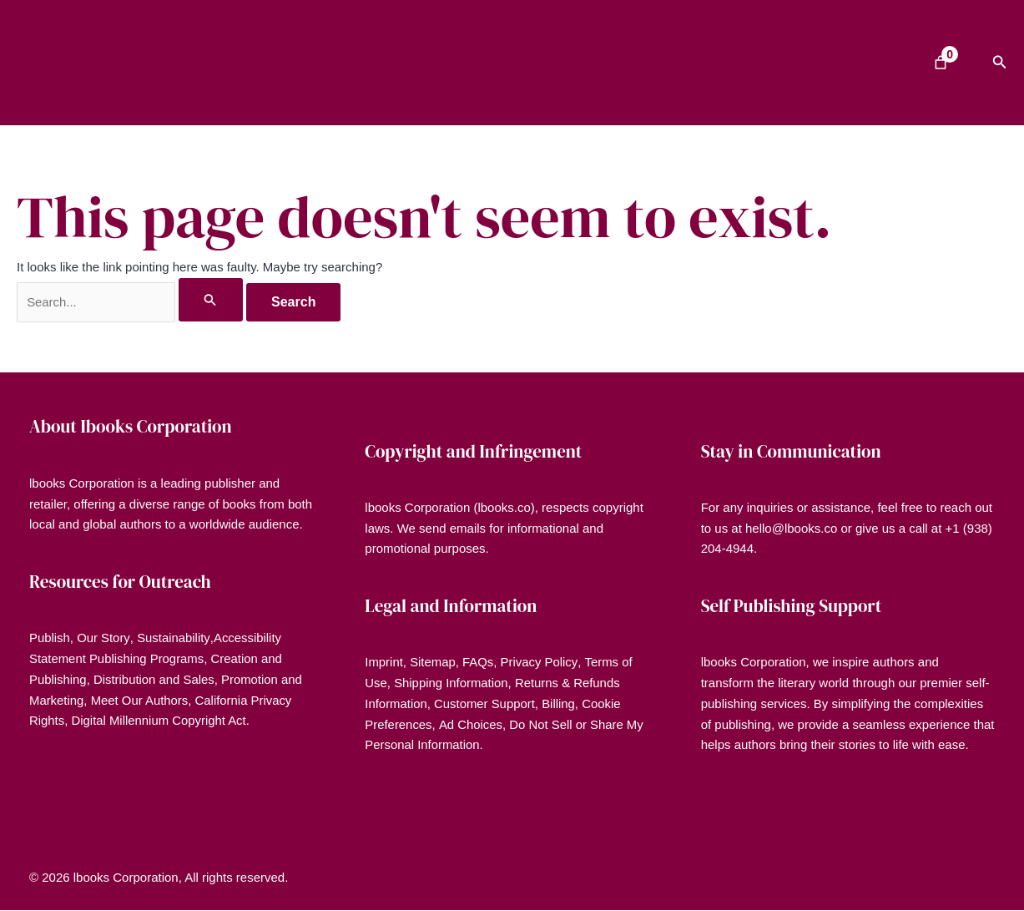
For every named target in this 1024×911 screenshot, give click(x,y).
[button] (999, 62)
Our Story (104, 638)
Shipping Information (451, 683)
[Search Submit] (212, 299)
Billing (560, 703)
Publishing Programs (147, 658)
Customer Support (486, 703)
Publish (49, 638)
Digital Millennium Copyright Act (160, 721)
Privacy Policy (540, 662)
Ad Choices (471, 724)
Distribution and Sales (155, 679)
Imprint (384, 662)
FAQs (479, 662)
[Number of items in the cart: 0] (940, 62)
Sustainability (173, 638)
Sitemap (434, 662)
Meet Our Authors (140, 700)
